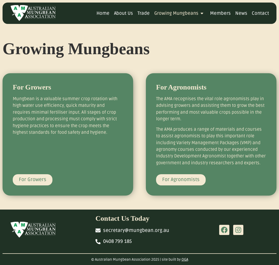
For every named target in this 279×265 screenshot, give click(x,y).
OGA (185, 259)
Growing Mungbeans (179, 13)
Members (220, 13)
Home (102, 13)
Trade (143, 13)
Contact (260, 13)
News (241, 13)
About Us (123, 13)
